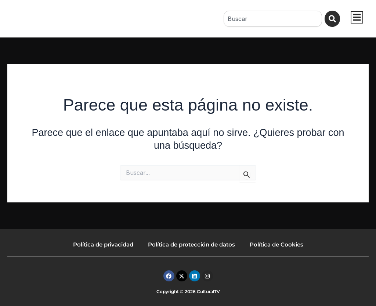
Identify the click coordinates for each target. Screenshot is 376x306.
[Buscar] (333, 19)
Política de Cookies (276, 244)
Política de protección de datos (191, 244)
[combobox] (272, 19)
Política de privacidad (103, 244)
